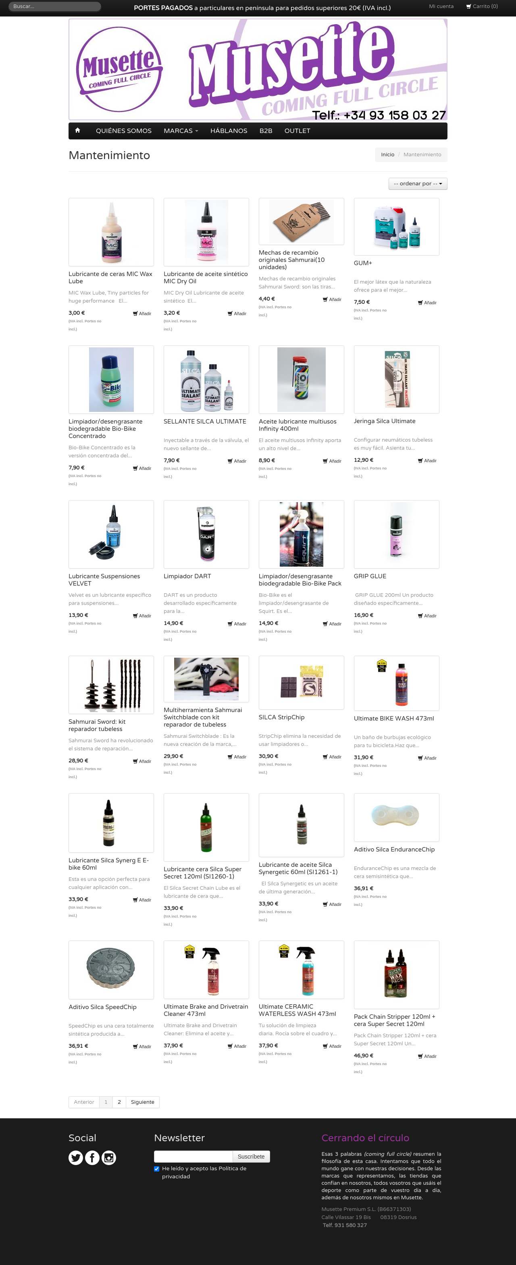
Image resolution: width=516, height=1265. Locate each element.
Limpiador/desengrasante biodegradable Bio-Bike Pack (300, 580)
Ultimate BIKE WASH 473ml (394, 718)
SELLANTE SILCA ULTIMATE (205, 421)
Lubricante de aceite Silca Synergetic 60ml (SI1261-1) (298, 868)
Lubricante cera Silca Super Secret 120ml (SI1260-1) (202, 873)
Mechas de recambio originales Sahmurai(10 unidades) (292, 260)
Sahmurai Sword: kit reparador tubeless (97, 725)
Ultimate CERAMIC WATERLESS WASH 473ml (297, 1010)
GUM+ (363, 263)
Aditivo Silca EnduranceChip (394, 849)
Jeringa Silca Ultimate (385, 421)
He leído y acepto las (200, 1172)
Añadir (142, 313)
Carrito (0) (482, 6)
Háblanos (229, 131)
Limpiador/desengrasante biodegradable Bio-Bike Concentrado (106, 429)
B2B (266, 131)
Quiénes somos (124, 131)
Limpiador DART (187, 576)
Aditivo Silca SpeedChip (103, 1007)
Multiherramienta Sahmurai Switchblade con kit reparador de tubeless (203, 717)
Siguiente (142, 1102)
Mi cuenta (441, 6)
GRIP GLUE (370, 576)
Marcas (181, 131)
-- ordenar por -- (418, 183)
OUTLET (297, 131)
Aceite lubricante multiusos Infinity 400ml (298, 425)
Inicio (388, 155)
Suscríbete (251, 1156)
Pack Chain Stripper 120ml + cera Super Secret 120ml (394, 1020)
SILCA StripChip (282, 717)
